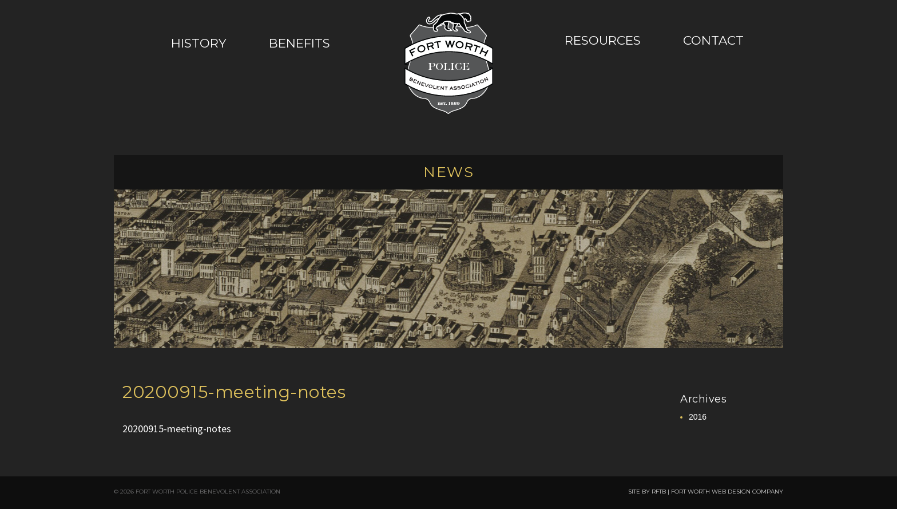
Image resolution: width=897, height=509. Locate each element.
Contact (713, 40)
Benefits (299, 42)
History (199, 42)
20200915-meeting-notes (234, 392)
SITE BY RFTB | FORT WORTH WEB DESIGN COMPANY (705, 491)
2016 (698, 416)
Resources (603, 40)
